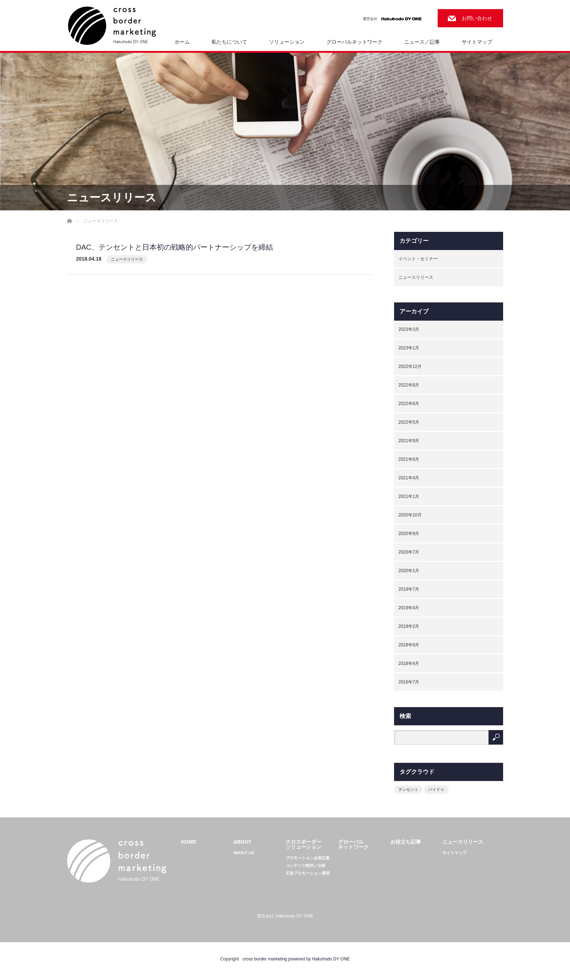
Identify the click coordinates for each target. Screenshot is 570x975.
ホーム (182, 42)
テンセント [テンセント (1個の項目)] (408, 789)
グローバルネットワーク (354, 42)
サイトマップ (477, 42)
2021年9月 (408, 440)
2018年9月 (408, 644)
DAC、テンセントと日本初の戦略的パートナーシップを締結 (174, 247)
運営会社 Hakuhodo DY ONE (285, 916)
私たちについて (229, 42)
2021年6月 (408, 459)
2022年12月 (410, 366)
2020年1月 (408, 570)
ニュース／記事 (422, 42)
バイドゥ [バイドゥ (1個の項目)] (436, 789)
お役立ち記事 (405, 841)
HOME (188, 841)
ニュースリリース (127, 259)
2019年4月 (408, 607)
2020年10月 (410, 515)
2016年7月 (408, 682)
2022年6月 (408, 403)
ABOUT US (243, 853)
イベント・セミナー (418, 258)
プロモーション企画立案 (308, 858)
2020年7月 (408, 552)
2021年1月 (408, 496)
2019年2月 (408, 626)
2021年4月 (408, 477)
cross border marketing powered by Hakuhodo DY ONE (296, 959)
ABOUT (242, 841)
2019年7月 (408, 589)
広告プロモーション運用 (308, 873)
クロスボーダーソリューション (303, 844)
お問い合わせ (477, 18)
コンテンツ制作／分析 (306, 866)
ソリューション (287, 42)
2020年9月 (408, 533)
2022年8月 (408, 385)
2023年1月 (408, 347)
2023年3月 (408, 329)
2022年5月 (408, 422)
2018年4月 (408, 663)
